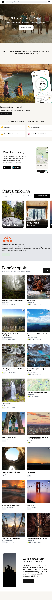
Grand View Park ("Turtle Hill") (11, 539)
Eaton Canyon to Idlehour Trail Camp (13, 369)
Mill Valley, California (31, 507)
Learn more (28, 581)
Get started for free (6, 114)
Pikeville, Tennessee (6, 405)
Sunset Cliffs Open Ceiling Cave (11, 472)
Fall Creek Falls (6, 404)
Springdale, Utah (30, 302)
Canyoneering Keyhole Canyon (37, 539)
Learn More (6, 254)
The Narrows (31, 300)
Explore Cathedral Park (9, 437)
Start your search (42, 196)
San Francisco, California (7, 540)
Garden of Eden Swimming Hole (37, 392)
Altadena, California (6, 370)
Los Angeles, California (7, 337)
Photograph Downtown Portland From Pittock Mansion (37, 438)
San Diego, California (6, 474)
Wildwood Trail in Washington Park (12, 300)
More (46, 270)
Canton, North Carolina (32, 337)
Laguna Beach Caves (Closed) (11, 505)
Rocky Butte (31, 472)
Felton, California (31, 394)
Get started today (26, 27)
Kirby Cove (30, 505)
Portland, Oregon (5, 302)
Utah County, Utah (31, 372)
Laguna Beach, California (7, 507)
